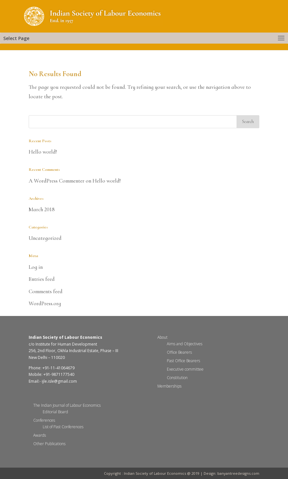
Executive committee (185, 369)
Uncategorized (45, 238)
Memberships (169, 386)
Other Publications (49, 443)
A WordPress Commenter (56, 180)
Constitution (177, 377)
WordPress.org (45, 303)
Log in (36, 267)
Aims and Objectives (184, 344)
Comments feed (46, 291)
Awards (39, 435)
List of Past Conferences (63, 427)
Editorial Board (55, 412)
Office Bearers (179, 352)
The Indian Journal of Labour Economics (67, 405)
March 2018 (42, 209)
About (162, 337)
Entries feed (42, 279)
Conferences (44, 420)
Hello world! (43, 151)
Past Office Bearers (183, 360)
